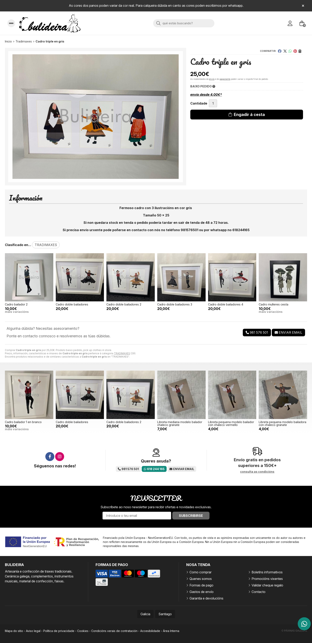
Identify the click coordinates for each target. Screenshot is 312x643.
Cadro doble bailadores (72, 304)
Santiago (165, 614)
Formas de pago (201, 585)
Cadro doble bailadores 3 (174, 304)
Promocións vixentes (267, 579)
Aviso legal (33, 631)
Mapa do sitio (14, 631)
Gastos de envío (201, 592)
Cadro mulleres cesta (273, 304)
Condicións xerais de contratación (114, 631)
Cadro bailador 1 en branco (23, 422)
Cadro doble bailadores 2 (123, 304)
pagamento (225, 79)
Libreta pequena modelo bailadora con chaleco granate (282, 423)
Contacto (258, 592)
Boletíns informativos (267, 572)
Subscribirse (191, 516)
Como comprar (200, 572)
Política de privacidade (58, 631)
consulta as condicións (257, 471)
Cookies (82, 631)
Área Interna (171, 631)
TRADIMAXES (122, 353)
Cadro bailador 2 (16, 304)
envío (211, 79)
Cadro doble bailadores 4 (225, 304)
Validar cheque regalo (267, 585)
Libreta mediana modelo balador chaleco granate (179, 423)
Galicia (145, 614)
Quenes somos (200, 579)
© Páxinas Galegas (294, 630)
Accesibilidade (150, 631)
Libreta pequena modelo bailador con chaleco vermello (231, 423)
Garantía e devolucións (206, 598)
